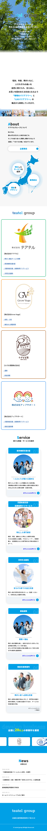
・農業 (5, 370)
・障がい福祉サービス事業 (11, 259)
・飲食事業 (6, 375)
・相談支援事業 (8, 426)
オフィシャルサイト (29, 493)
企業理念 (23, 148)
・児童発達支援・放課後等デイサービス (16, 268)
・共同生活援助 (8, 273)
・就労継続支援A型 (9, 264)
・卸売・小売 (7, 319)
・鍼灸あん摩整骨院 (9, 324)
